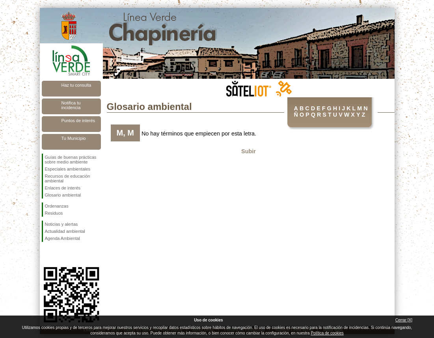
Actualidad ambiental (65, 231)
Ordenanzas (57, 206)
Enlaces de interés (63, 188)
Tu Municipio (73, 138)
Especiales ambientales (68, 169)
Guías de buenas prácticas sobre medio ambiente (71, 159)
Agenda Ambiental (62, 238)
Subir (248, 151)
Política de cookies (327, 333)
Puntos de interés (78, 120)
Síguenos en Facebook (46, 254)
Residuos (54, 213)
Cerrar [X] (403, 320)
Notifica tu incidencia (71, 105)
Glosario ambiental (63, 195)
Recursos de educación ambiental (67, 178)
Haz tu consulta (76, 85)
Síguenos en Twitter (59, 254)
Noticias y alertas (61, 224)
